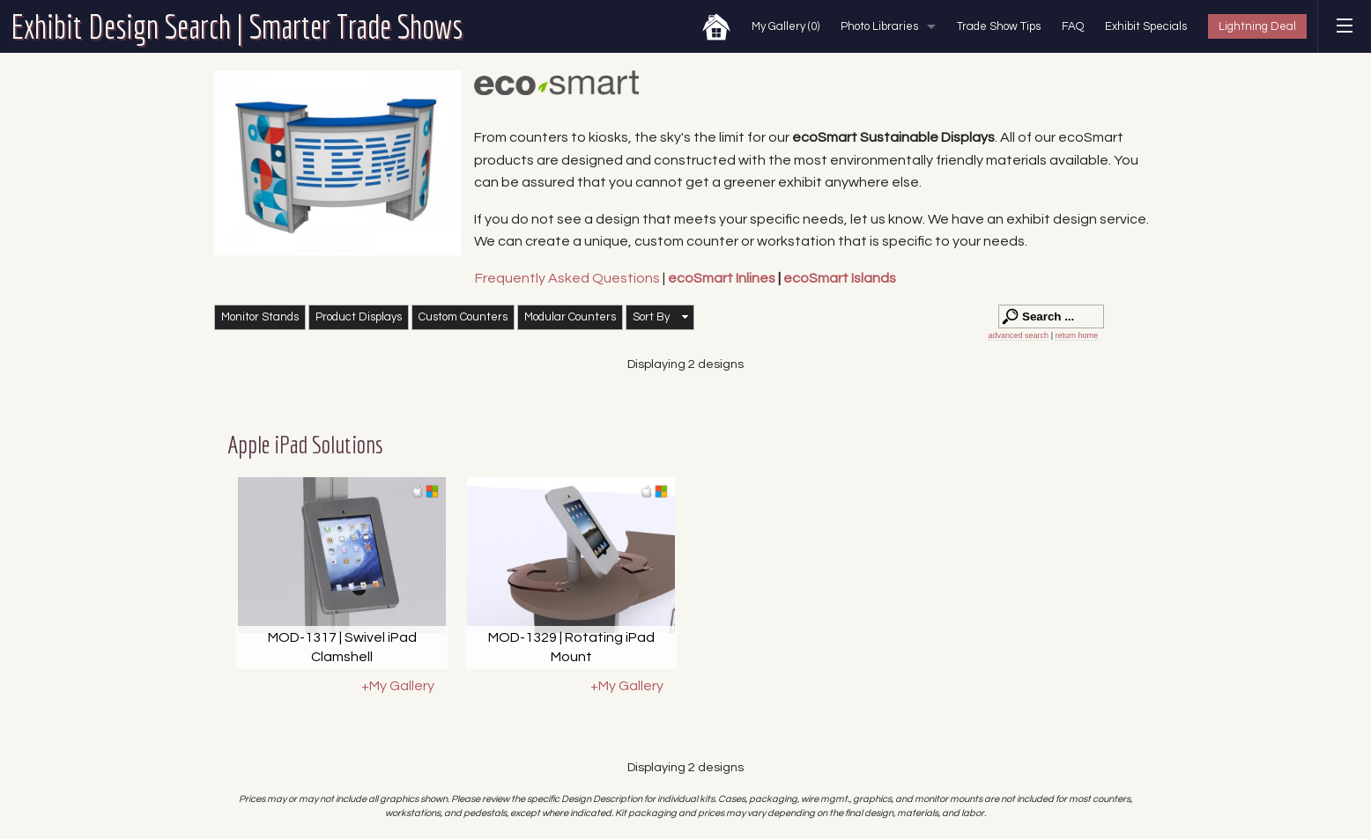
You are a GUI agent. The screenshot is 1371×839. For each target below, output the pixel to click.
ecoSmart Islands (839, 278)
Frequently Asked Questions (569, 278)
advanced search (1019, 335)
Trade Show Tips (999, 26)
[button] (660, 318)
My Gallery (785, 26)
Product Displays (358, 317)
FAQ (1073, 26)
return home (1076, 335)
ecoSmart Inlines (721, 278)
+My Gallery (397, 686)
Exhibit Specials (1146, 26)
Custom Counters (463, 317)
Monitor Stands (260, 317)
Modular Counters (570, 317)
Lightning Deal (1257, 26)
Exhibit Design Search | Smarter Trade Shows (237, 26)
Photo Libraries (879, 26)
